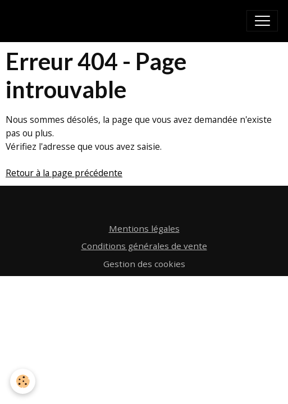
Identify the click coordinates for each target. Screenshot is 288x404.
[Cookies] (22, 381)
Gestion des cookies (144, 263)
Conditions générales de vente (144, 245)
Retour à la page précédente (64, 173)
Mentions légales (144, 228)
